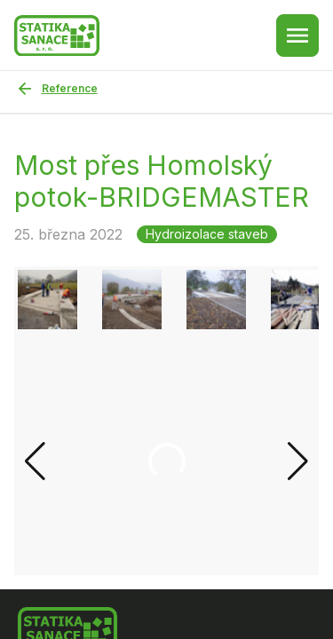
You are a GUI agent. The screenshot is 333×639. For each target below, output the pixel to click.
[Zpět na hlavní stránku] (56, 36)
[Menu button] (297, 35)
